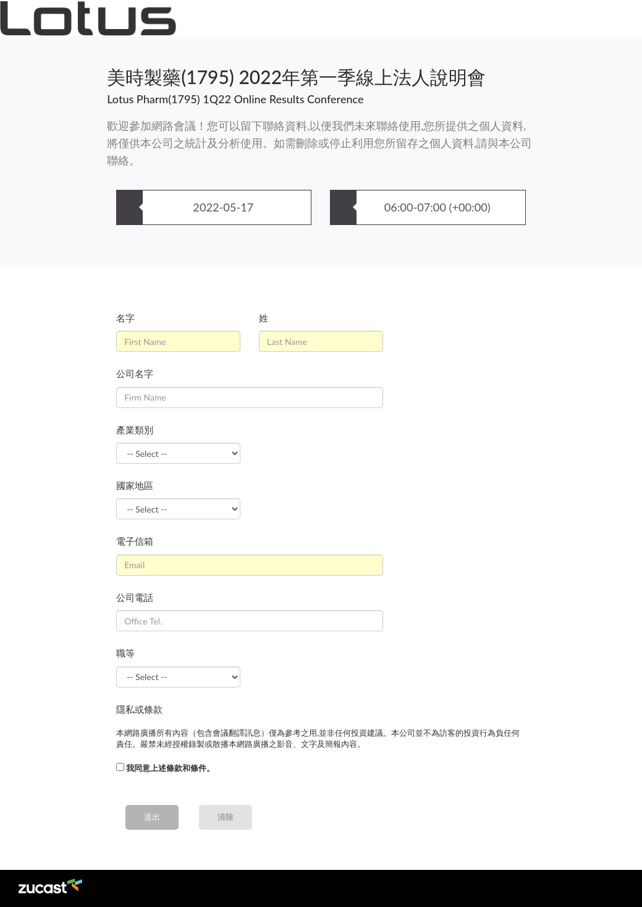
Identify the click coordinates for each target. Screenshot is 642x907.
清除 (226, 817)
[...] (120, 767)
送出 (152, 817)
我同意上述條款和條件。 (170, 768)
